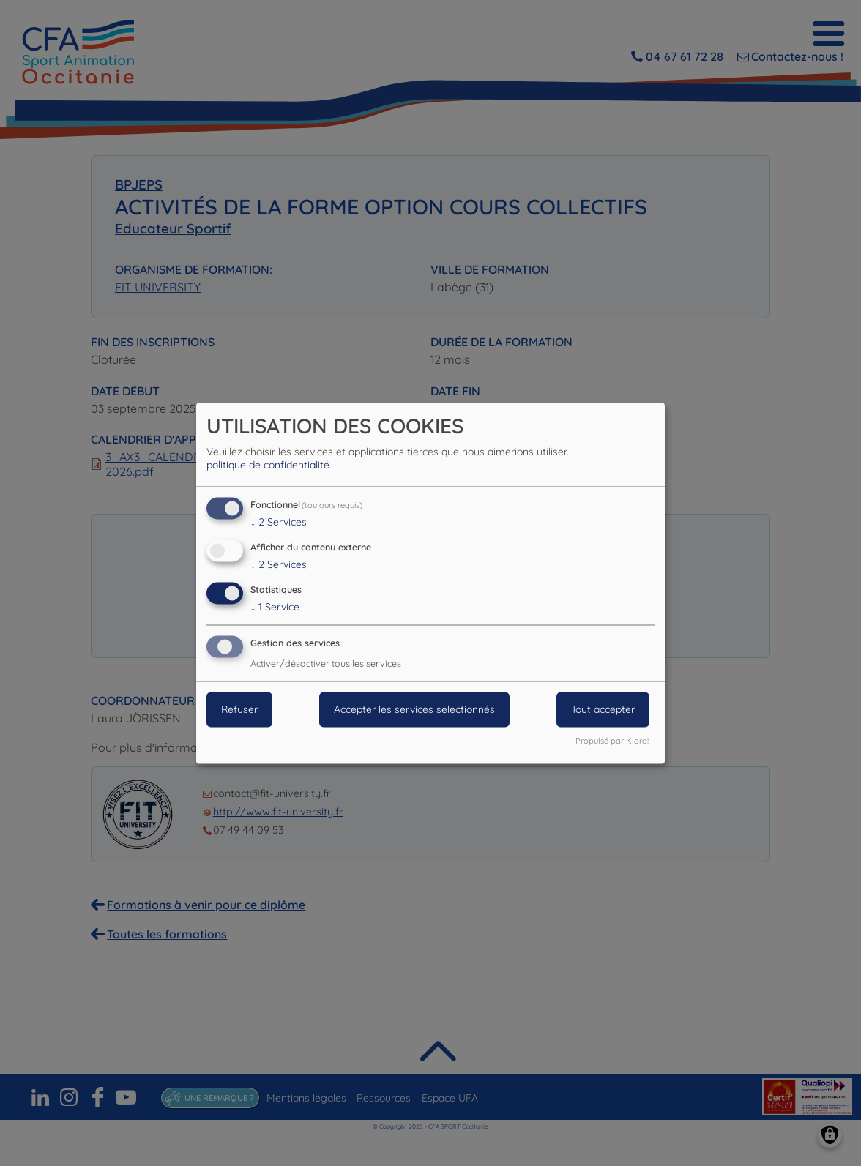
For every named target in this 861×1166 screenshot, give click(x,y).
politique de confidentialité (267, 465)
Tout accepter (603, 709)
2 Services (278, 522)
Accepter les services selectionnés (414, 709)
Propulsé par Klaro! (612, 741)
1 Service (274, 606)
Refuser (239, 709)
